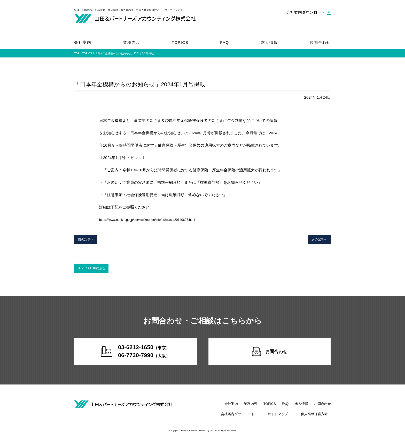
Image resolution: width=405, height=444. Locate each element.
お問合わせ (320, 42)
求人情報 (269, 42)
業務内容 (131, 42)
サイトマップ (287, 418)
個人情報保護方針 (317, 418)
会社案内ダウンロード (253, 418)
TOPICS (180, 42)
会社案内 (82, 42)
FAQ (224, 42)
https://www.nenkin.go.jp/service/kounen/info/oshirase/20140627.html (158, 219)
